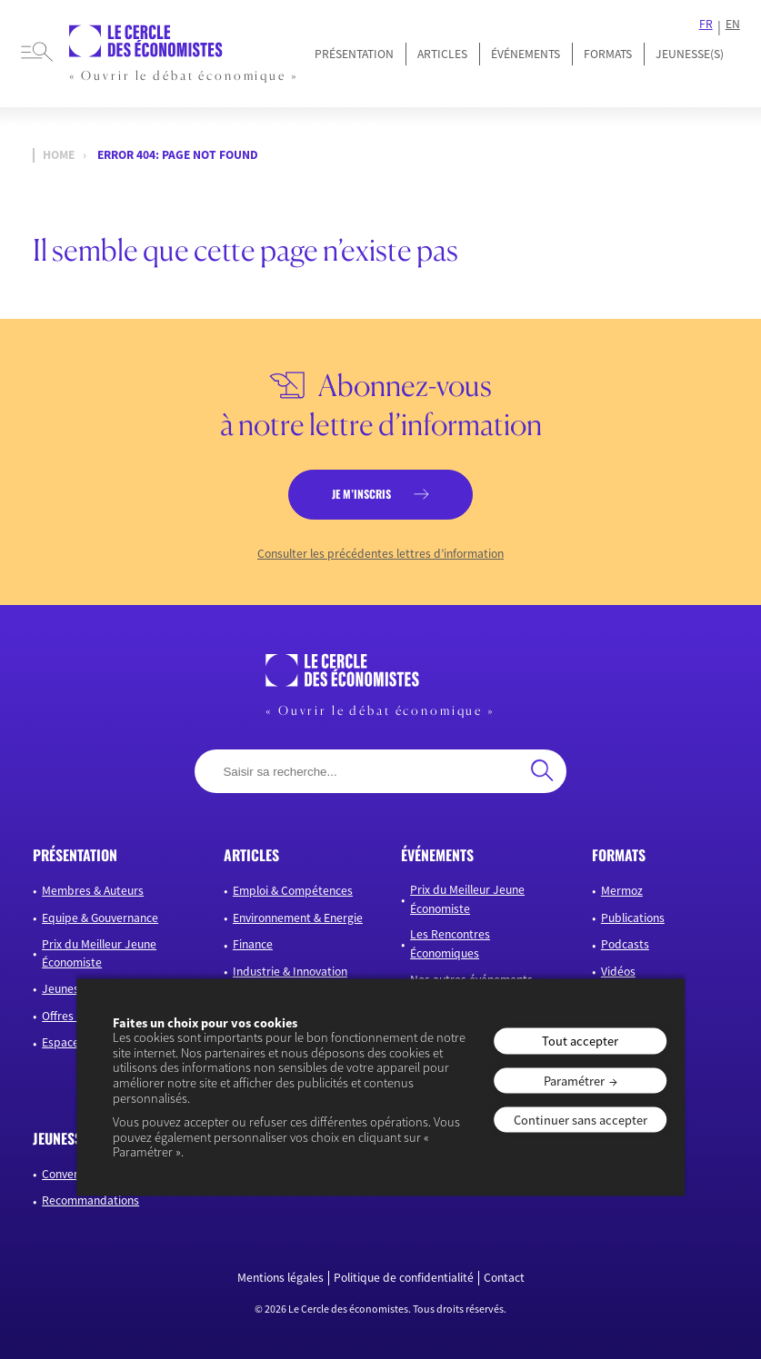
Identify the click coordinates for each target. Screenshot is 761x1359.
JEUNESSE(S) (690, 54)
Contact (504, 1278)
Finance (253, 944)
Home (59, 155)
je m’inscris (361, 493)
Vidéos (618, 971)
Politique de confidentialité (404, 1278)
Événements (525, 54)
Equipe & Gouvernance (100, 918)
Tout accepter (580, 1041)
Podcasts (625, 944)
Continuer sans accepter (580, 1120)
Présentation (354, 54)
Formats (608, 54)
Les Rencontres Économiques (450, 943)
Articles (442, 54)
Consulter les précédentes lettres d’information (380, 554)
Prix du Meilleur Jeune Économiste (99, 953)
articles (251, 855)
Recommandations (90, 1200)
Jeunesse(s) (73, 989)
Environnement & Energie (298, 918)
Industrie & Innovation (290, 971)
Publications (633, 918)
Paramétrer (574, 1080)
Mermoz (622, 890)
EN (733, 24)
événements (437, 855)
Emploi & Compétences (293, 890)
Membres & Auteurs (93, 890)
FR (706, 24)
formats (619, 855)
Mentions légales (280, 1278)
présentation (75, 855)
